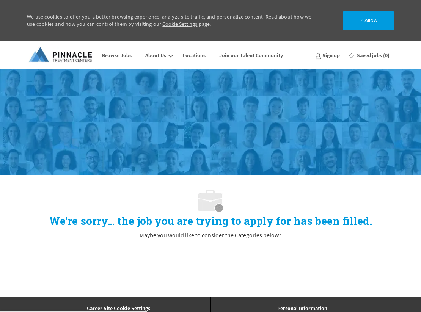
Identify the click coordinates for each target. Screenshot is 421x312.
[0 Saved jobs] (369, 55)
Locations (194, 55)
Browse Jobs (117, 55)
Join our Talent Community (251, 55)
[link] (327, 55)
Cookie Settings (179, 23)
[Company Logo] (61, 55)
